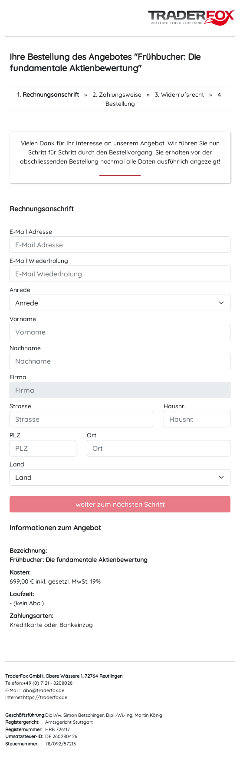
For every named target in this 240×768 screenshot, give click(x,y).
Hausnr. (174, 406)
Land (17, 464)
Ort (91, 435)
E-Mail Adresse (31, 232)
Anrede (20, 290)
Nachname (25, 348)
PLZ (15, 435)
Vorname (23, 319)
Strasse (20, 406)
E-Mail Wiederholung (39, 261)
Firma (18, 377)
